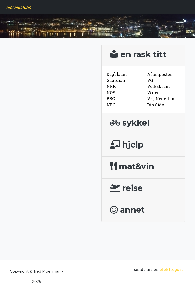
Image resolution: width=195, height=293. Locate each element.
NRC (111, 104)
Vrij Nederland (162, 98)
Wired (153, 92)
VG (150, 80)
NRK (111, 86)
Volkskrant (158, 86)
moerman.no (18, 7)
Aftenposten (160, 74)
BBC (111, 98)
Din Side (155, 104)
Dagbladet (117, 74)
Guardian (116, 80)
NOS (111, 92)
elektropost (171, 269)
